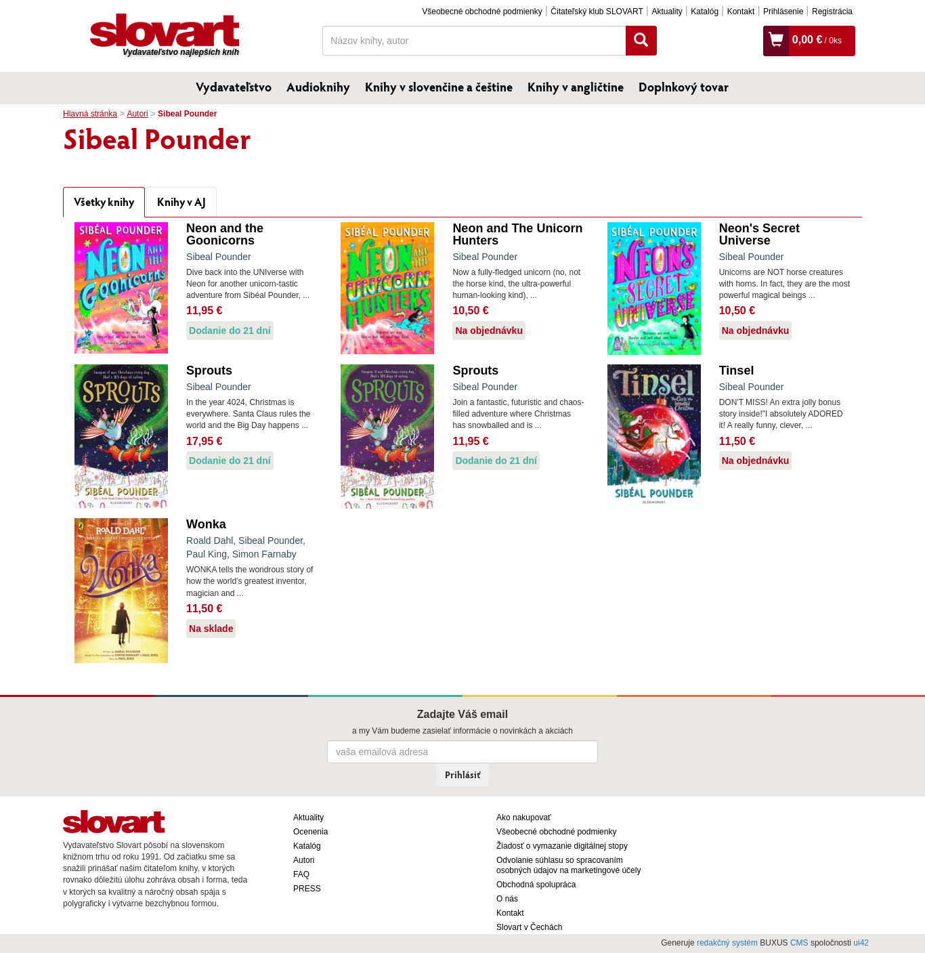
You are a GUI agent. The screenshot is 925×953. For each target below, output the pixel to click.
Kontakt (741, 11)
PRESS (307, 888)
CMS (799, 943)
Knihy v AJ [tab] (181, 201)
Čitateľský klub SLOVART (597, 11)
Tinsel (736, 370)
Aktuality (666, 11)
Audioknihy (318, 87)
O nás (507, 899)
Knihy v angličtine (576, 87)
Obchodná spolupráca (536, 884)
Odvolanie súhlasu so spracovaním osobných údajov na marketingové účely (568, 865)
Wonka (206, 524)
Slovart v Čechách (529, 927)
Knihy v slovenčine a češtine (439, 87)
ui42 (861, 943)
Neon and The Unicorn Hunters (517, 234)
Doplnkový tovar (684, 87)
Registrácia (832, 11)
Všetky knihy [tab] (104, 201)
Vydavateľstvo (234, 87)
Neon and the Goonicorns (224, 234)
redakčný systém (727, 943)
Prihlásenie (783, 11)
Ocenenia (310, 831)
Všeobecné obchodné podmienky (482, 11)
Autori (137, 114)
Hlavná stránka (90, 114)
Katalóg (704, 11)
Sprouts (209, 370)
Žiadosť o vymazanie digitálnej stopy (562, 846)
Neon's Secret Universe (759, 234)
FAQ (301, 874)
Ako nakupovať (523, 817)
